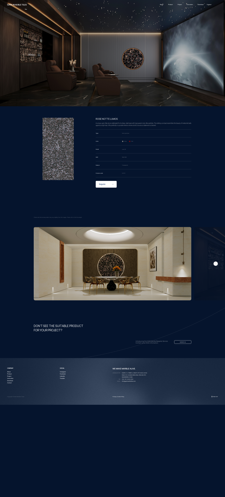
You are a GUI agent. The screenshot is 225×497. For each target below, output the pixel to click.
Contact (9, 383)
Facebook (63, 375)
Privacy (114, 397)
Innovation (10, 379)
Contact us (180, 342)
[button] (216, 264)
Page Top (215, 397)
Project (9, 377)
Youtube (62, 379)
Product (9, 375)
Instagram (63, 372)
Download (10, 381)
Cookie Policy (120, 397)
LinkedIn (62, 377)
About (9, 372)
